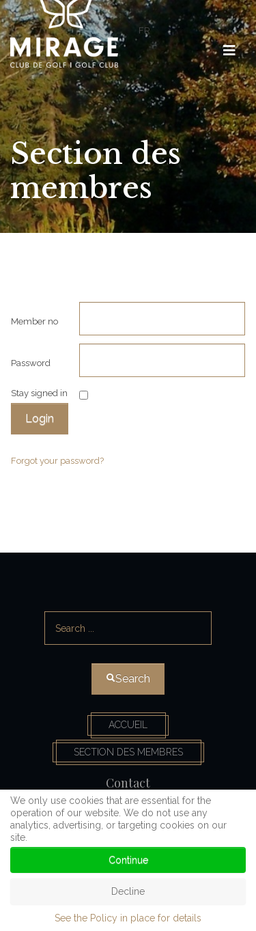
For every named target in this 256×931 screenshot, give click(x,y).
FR (144, 30)
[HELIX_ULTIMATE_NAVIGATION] (229, 50)
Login (39, 418)
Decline (128, 891)
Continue (128, 859)
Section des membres (128, 752)
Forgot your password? (57, 461)
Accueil (128, 724)
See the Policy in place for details (128, 918)
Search (128, 678)
